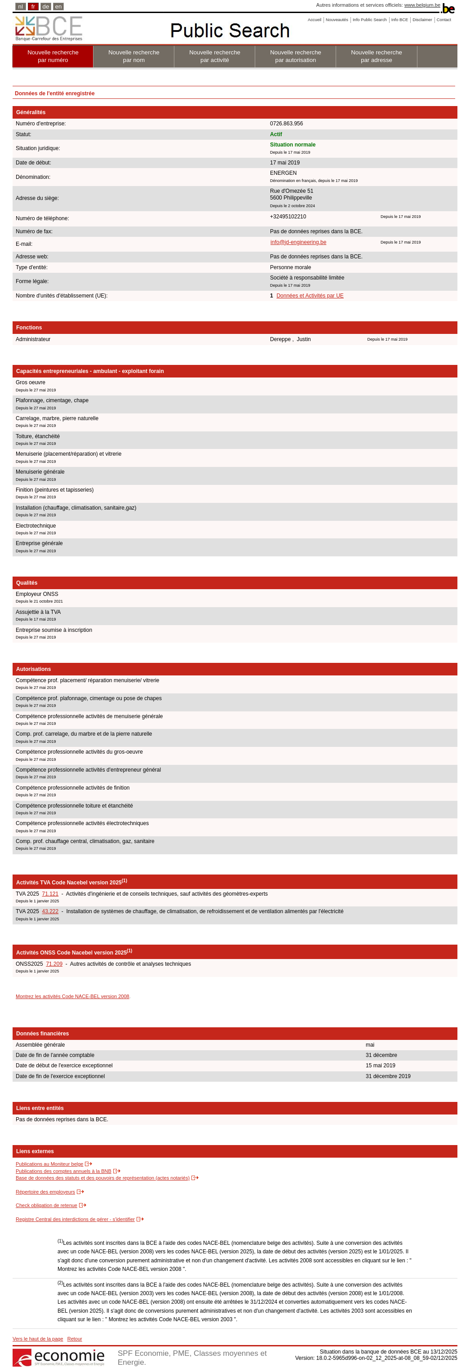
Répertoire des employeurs (45, 1191)
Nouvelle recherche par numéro (53, 56)
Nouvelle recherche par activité (214, 56)
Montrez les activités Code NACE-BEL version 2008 (72, 996)
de (46, 6)
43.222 (50, 911)
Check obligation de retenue (46, 1205)
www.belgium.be (422, 5)
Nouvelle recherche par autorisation (295, 56)
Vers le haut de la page (38, 1338)
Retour (74, 1338)
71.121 (50, 894)
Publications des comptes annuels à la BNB (63, 1171)
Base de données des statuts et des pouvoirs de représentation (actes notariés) (103, 1178)
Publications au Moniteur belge (49, 1164)
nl (20, 6)
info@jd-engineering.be (298, 242)
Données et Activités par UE (309, 296)
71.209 (54, 964)
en (58, 6)
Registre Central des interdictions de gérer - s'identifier (75, 1219)
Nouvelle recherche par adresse (376, 56)
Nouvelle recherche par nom (134, 56)
